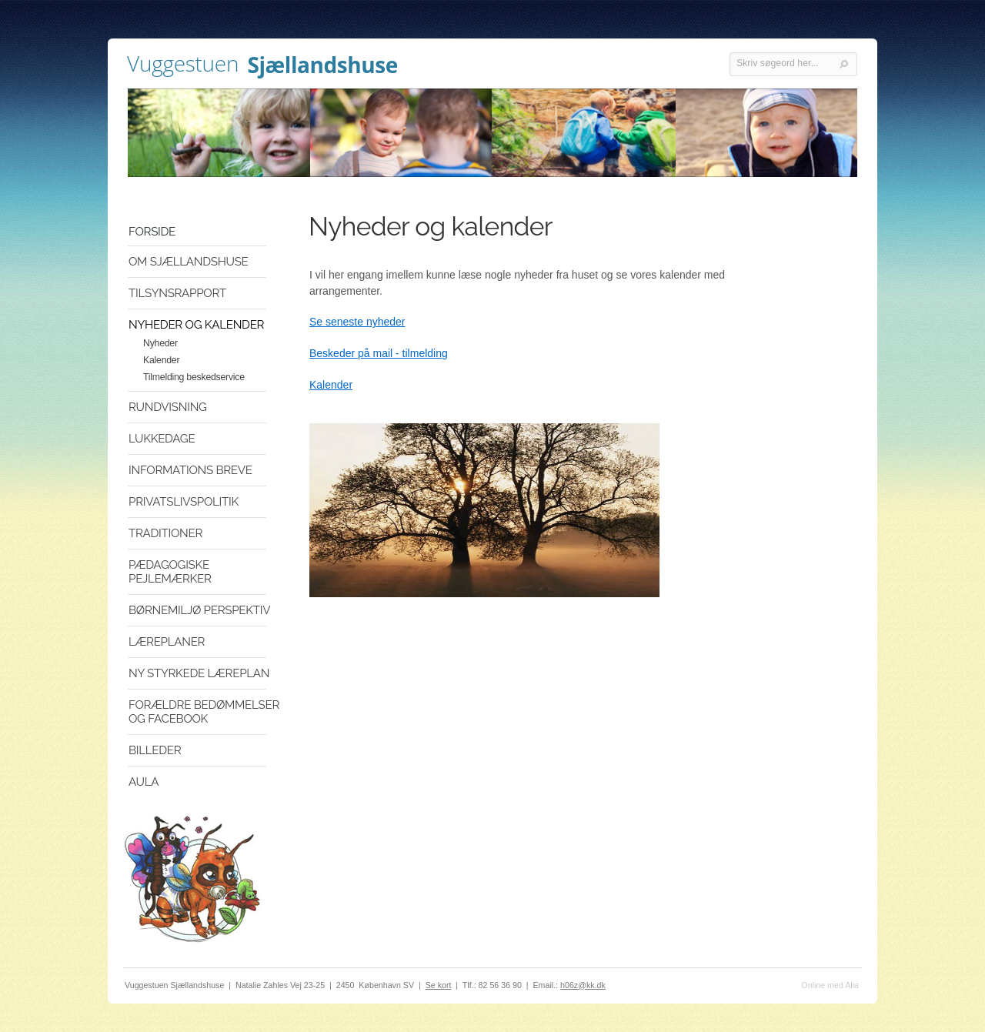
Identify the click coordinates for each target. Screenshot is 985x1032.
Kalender (330, 385)
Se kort (439, 985)
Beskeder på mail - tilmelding (378, 353)
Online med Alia (830, 985)
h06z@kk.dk (583, 985)
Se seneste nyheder (357, 322)
